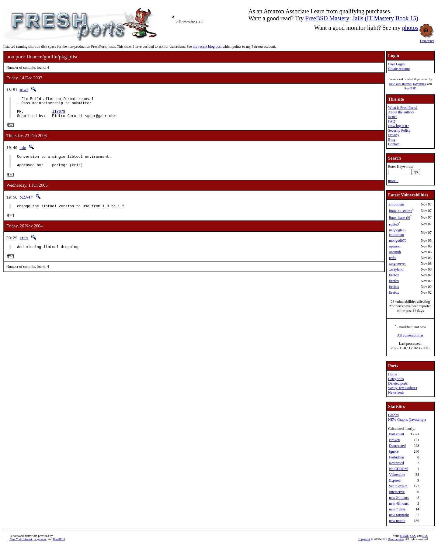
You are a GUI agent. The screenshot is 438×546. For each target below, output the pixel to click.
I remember (427, 39)
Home (392, 374)
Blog (391, 139)
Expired (395, 480)
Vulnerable (397, 474)
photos (410, 27)
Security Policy (399, 130)
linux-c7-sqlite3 (400, 211)
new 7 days (397, 509)
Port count (396, 434)
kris (23, 246)
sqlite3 (394, 224)
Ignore (393, 451)
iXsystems (419, 83)
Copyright (364, 539)
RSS (425, 535)
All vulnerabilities (410, 335)
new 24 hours (399, 498)
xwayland (396, 269)
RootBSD (410, 88)
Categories (396, 379)
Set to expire (398, 486)
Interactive (397, 492)
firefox (394, 275)
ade (22, 152)
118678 (58, 115)
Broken (394, 440)
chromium (396, 204)
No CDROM (398, 469)
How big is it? (398, 126)
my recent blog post (207, 46)
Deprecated (397, 446)
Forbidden (396, 457)
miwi (23, 89)
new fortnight (399, 515)
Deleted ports (398, 383)
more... (393, 181)
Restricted (396, 463)
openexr (395, 246)
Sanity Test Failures (402, 388)
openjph (395, 252)
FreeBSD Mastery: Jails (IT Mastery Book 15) (361, 18)
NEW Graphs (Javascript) (407, 419)
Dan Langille (396, 539)
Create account (399, 69)
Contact (393, 144)
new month (397, 521)
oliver (26, 204)
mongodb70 (397, 240)
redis (392, 258)
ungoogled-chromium (397, 232)
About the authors (401, 112)
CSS (413, 535)
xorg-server (397, 263)
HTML (404, 535)
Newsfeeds (396, 392)
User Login (396, 64)
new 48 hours (399, 503)
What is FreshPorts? (403, 107)
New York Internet (400, 83)
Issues (392, 117)
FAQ (391, 121)
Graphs (393, 415)
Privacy (393, 135)
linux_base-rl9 (399, 218)
